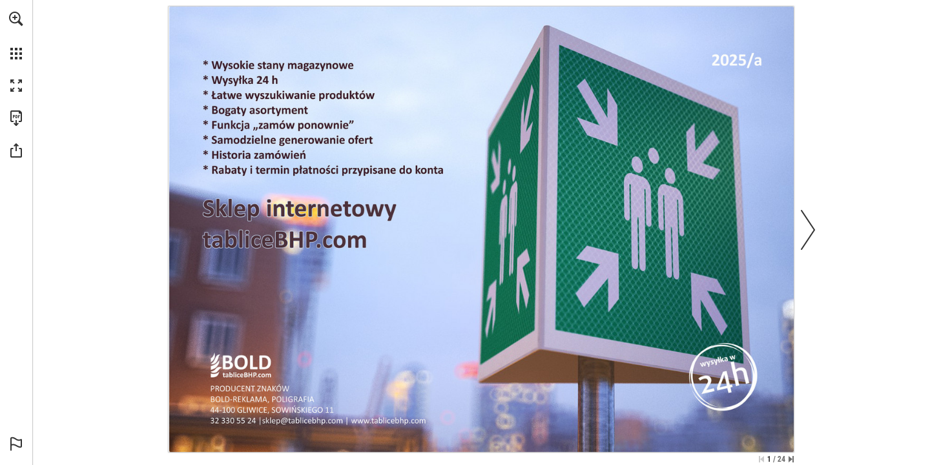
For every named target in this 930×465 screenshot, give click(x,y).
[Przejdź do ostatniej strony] (791, 459)
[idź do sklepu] (388, 421)
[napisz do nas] (304, 421)
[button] (16, 19)
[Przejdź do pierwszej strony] (761, 459)
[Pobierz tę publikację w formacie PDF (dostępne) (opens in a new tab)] (16, 118)
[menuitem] (16, 35)
